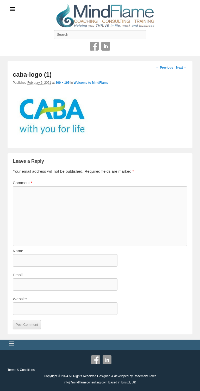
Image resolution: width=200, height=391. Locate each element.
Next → (181, 67)
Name (18, 251)
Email (18, 275)
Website (20, 299)
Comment (22, 183)
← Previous (164, 67)
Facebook (94, 46)
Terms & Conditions (21, 370)
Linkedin (105, 46)
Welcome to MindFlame (91, 83)
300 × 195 (62, 83)
